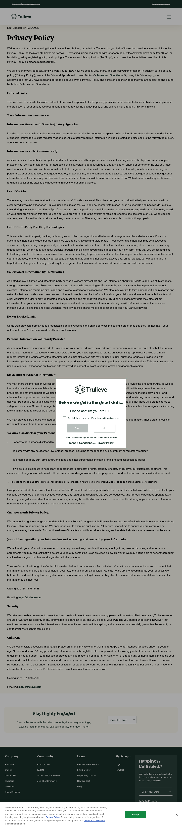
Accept (135, 814)
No (104, 428)
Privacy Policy (105, 442)
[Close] (176, 814)
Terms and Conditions (94, 820)
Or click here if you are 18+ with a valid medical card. (94, 417)
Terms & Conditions (80, 442)
